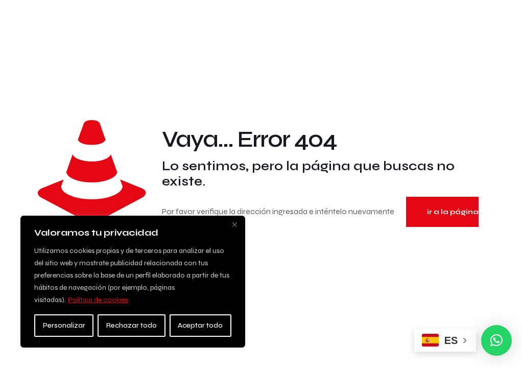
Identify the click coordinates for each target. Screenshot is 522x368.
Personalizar (64, 325)
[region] (132, 282)
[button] (496, 340)
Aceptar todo (200, 325)
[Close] (234, 224)
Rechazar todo (131, 325)
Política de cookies (98, 299)
